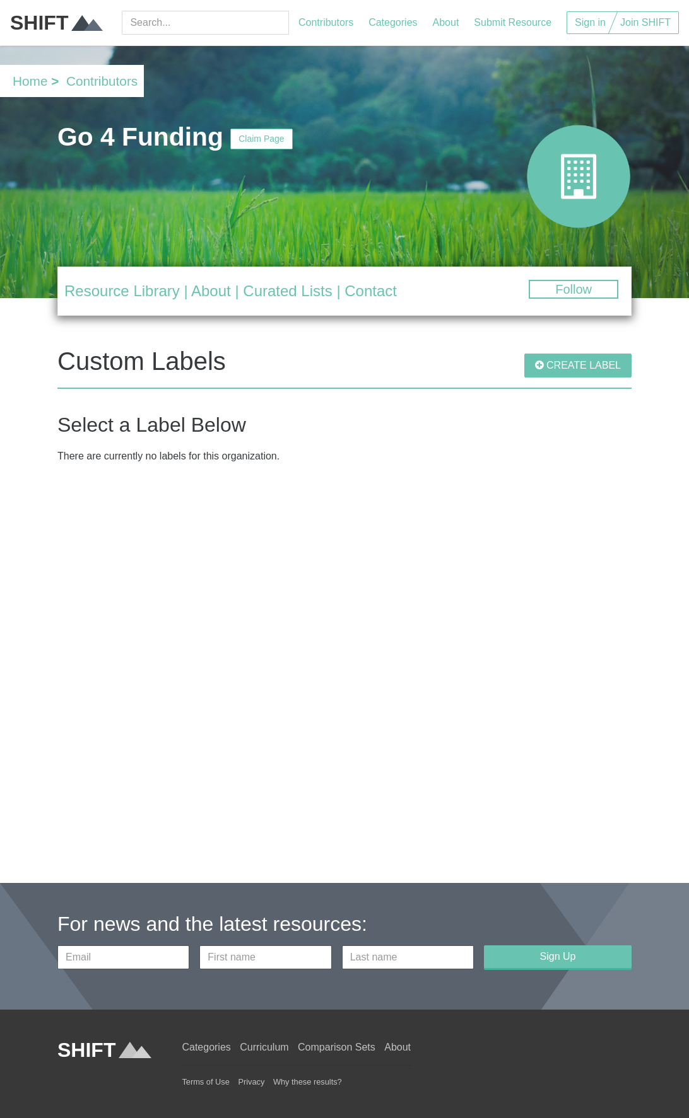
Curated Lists (287, 290)
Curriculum (264, 1047)
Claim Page (261, 139)
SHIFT (56, 22)
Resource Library (122, 290)
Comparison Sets (336, 1047)
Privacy (251, 1081)
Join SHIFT (645, 22)
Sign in (590, 22)
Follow (573, 289)
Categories (392, 22)
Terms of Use (205, 1081)
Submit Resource (512, 22)
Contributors (325, 22)
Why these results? (307, 1081)
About (446, 22)
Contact (370, 290)
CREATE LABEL (578, 365)
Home (30, 81)
